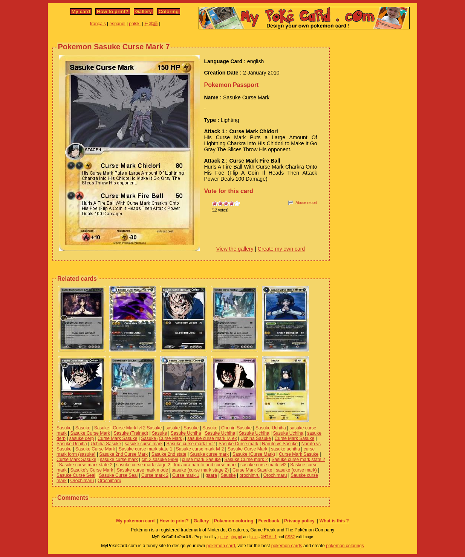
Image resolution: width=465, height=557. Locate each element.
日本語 (151, 23)
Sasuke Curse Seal (76, 475)
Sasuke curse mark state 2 (298, 459)
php (232, 537)
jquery (222, 537)
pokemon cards (286, 545)
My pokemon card (135, 521)
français (98, 23)
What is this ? (334, 521)
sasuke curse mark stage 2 (143, 464)
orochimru (250, 475)
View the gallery (235, 249)
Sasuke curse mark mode (142, 470)
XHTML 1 (269, 537)
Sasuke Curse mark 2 (246, 459)
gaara (211, 475)
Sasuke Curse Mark (90, 433)
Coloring (169, 11)
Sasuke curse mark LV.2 (191, 443)
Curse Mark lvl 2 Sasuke (137, 428)
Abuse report (306, 203)
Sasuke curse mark (209, 454)
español (117, 23)
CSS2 (290, 537)
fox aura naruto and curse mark (205, 464)
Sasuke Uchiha (270, 428)
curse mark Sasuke (201, 459)
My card (81, 11)
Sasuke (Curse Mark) (162, 438)
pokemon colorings (345, 545)
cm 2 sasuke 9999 (160, 459)
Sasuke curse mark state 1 (145, 449)
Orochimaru (275, 475)
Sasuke (64, 428)
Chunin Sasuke (236, 428)
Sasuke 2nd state (169, 454)
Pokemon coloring (234, 521)
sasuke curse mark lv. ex (212, 438)
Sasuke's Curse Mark (91, 470)
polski (135, 23)
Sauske (228, 475)
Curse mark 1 (185, 475)
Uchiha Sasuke (255, 438)
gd (240, 537)
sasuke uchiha (285, 449)
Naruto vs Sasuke (280, 443)
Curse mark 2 (154, 475)
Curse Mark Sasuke (117, 438)
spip (254, 537)
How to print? (112, 11)
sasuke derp (81, 438)
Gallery (143, 11)
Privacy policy (299, 521)
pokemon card (220, 545)
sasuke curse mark (144, 443)
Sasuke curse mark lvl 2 (200, 449)
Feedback (268, 521)
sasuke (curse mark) (296, 470)
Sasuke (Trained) (131, 433)
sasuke (172, 428)
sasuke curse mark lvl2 (263, 464)
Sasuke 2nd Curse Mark (123, 454)
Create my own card (281, 249)
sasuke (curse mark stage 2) (200, 470)
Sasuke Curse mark (238, 443)
